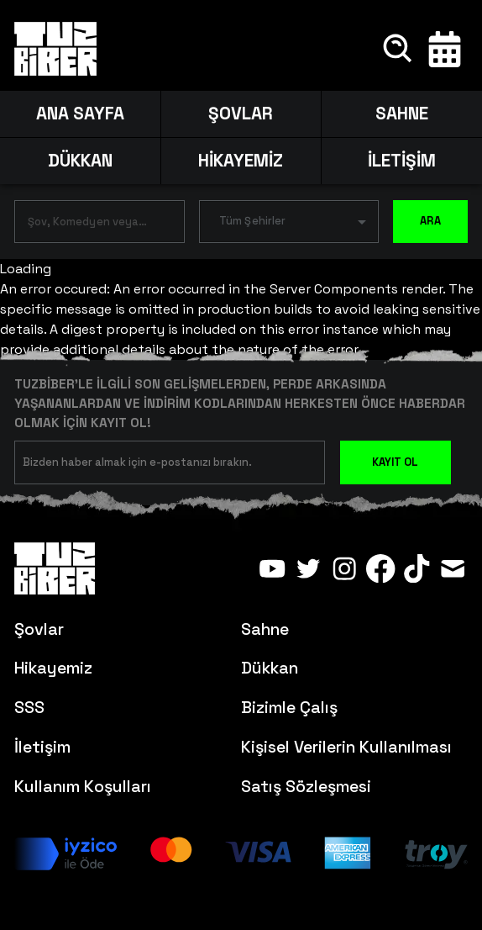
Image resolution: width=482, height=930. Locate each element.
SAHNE (401, 113)
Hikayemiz (53, 668)
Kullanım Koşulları (82, 786)
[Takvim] (445, 49)
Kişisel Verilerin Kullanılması (346, 747)
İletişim (42, 747)
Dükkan (269, 668)
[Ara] (398, 49)
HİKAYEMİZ (240, 161)
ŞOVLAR (240, 113)
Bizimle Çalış (289, 707)
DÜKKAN (80, 161)
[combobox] (87, 225)
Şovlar (39, 629)
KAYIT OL (395, 462)
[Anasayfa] (55, 49)
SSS (29, 707)
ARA (430, 222)
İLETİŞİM (402, 161)
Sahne (265, 629)
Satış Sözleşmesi (306, 786)
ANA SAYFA (80, 113)
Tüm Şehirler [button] (252, 221)
